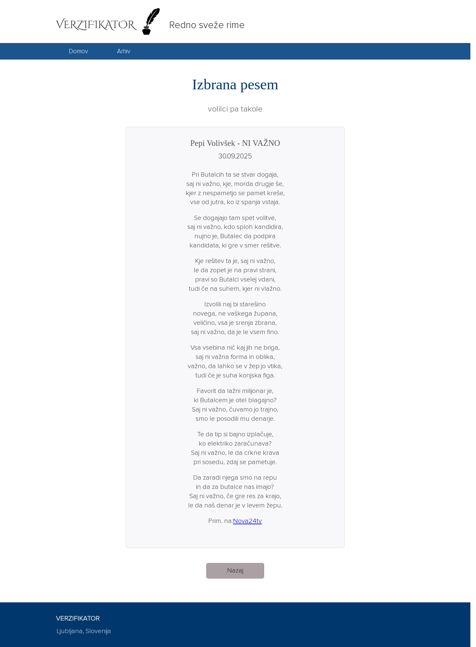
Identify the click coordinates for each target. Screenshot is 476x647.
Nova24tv (247, 521)
